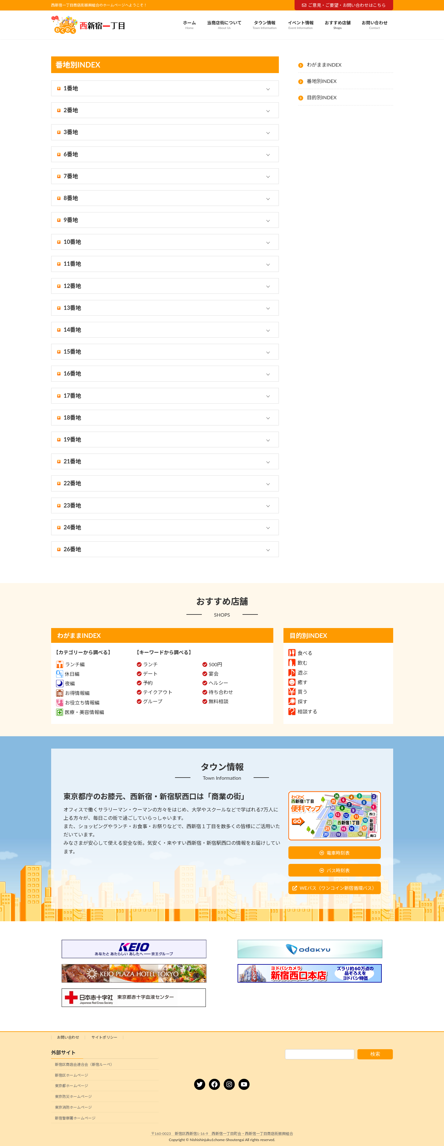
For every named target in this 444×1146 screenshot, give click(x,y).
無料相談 (218, 701)
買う (298, 692)
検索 (375, 1054)
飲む (298, 663)
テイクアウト (158, 692)
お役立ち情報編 (78, 702)
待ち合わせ (221, 692)
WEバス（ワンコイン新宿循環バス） (337, 888)
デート (150, 673)
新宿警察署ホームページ (75, 1118)
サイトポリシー (104, 1037)
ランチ (150, 664)
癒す (298, 682)
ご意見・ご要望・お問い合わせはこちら (344, 5)
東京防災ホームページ (73, 1096)
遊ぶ (298, 673)
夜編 (65, 683)
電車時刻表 (338, 853)
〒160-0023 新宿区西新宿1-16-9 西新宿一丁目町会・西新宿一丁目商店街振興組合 (222, 1133)
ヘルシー (218, 683)
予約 (148, 683)
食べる (300, 653)
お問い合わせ (68, 1037)
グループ (152, 701)
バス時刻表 (338, 870)
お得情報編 (73, 693)
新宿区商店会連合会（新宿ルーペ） (84, 1064)
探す (298, 701)
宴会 (213, 673)
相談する (302, 711)
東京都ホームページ (71, 1086)
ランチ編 (70, 664)
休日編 (67, 674)
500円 (215, 664)
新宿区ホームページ (71, 1075)
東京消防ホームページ (73, 1107)
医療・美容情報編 (80, 712)
